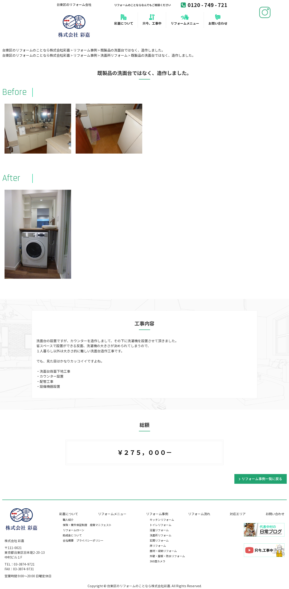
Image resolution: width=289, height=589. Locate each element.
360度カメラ (157, 561)
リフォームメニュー (185, 23)
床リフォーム (158, 545)
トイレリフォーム (160, 525)
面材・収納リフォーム (163, 551)
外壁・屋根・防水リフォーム (167, 556)
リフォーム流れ (199, 514)
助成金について (72, 535)
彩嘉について (123, 23)
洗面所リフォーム (160, 535)
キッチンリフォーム (162, 519)
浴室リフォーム (159, 530)
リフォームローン (73, 530)
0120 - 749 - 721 (204, 4)
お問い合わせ (217, 23)
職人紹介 (68, 519)
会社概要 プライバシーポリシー (83, 540)
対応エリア (238, 514)
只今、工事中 (151, 23)
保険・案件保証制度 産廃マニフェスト (87, 525)
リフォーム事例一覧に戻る (262, 478)
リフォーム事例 (157, 514)
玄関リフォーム (159, 540)
